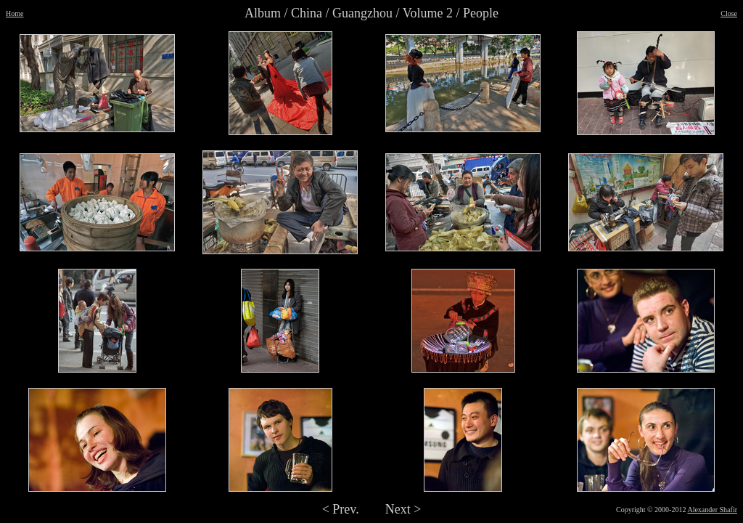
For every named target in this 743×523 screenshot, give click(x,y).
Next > (403, 509)
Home (14, 13)
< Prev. (340, 509)
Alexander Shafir (712, 510)
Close (729, 13)
